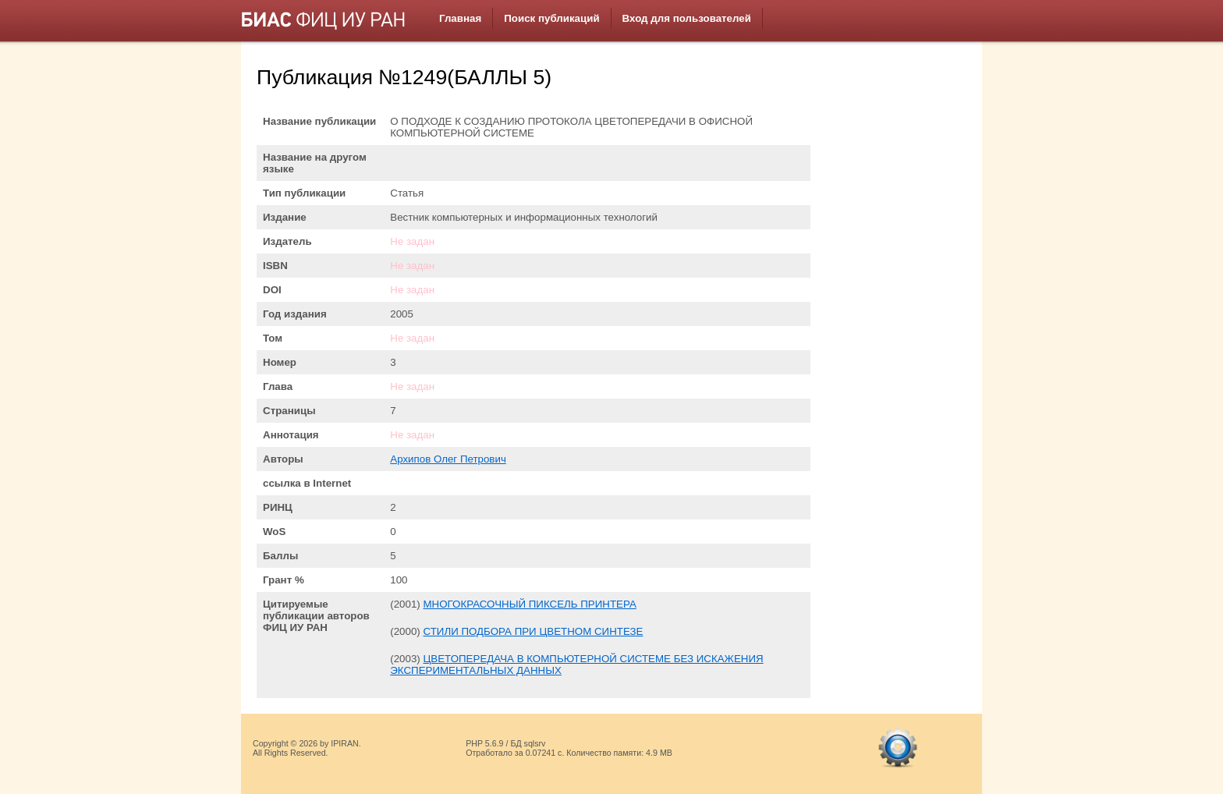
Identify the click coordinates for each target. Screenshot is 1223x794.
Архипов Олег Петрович (448, 459)
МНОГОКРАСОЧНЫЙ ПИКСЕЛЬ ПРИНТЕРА (529, 604)
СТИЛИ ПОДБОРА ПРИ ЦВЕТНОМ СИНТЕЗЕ (533, 631)
